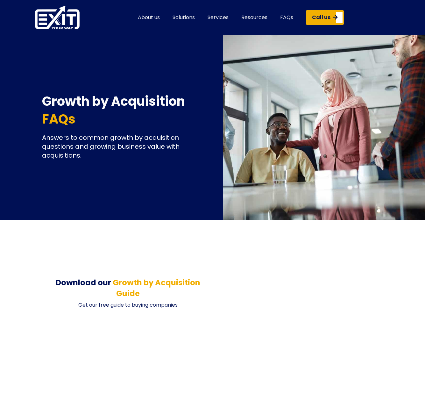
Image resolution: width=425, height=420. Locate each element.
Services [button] (218, 17)
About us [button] (149, 17)
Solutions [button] (184, 17)
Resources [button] (254, 17)
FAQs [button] (286, 17)
